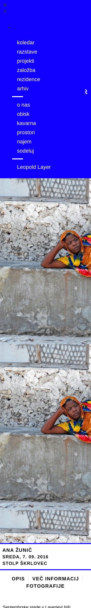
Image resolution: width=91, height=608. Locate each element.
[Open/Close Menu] (17, 9)
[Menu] (22, 25)
